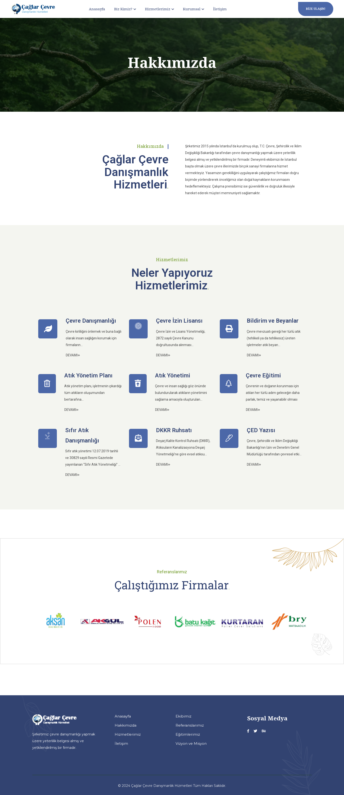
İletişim (220, 8)
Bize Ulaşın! (315, 9)
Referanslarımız (190, 725)
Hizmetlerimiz (157, 8)
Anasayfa (97, 8)
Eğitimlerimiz (188, 734)
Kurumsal (191, 8)
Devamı (73, 355)
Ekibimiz (183, 716)
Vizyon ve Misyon (191, 743)
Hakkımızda (125, 725)
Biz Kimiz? (123, 8)
